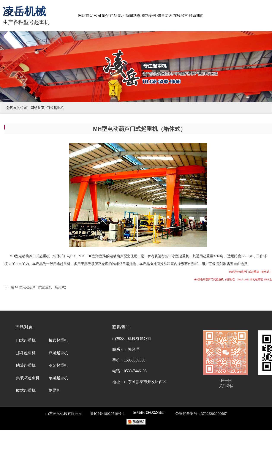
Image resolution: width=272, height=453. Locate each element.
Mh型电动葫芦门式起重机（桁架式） (41, 287)
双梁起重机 (58, 353)
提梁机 (54, 390)
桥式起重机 (58, 340)
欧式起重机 (26, 390)
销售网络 (164, 16)
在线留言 (180, 16)
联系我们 (196, 16)
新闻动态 (133, 16)
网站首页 (85, 16)
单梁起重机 (58, 378)
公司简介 (101, 16)
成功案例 (148, 16)
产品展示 (117, 16)
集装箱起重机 (28, 378)
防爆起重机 (26, 365)
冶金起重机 (58, 365)
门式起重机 (26, 340)
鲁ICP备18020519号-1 (107, 414)
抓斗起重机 (26, 353)
